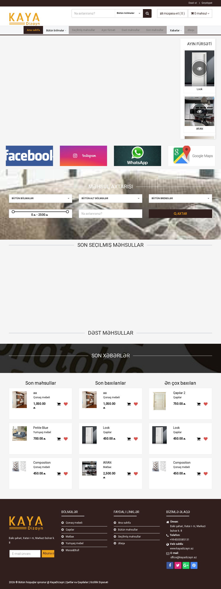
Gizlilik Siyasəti (99, 582)
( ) (172, 13)
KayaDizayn (57, 582)
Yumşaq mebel (42, 432)
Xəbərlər (174, 30)
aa (35, 393)
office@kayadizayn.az (183, 557)
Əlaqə (190, 30)
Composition (42, 462)
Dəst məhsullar (131, 30)
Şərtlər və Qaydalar (77, 582)
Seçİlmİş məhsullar (83, 30)
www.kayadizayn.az (182, 548)
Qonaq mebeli (41, 397)
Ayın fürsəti (108, 30)
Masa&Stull (72, 550)
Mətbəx (107, 467)
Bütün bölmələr (55, 30)
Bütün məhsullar (128, 529)
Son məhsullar (154, 30)
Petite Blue (26, 303)
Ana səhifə (33, 30)
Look (199, 89)
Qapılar (107, 432)
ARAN (199, 128)
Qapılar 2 (68, 303)
